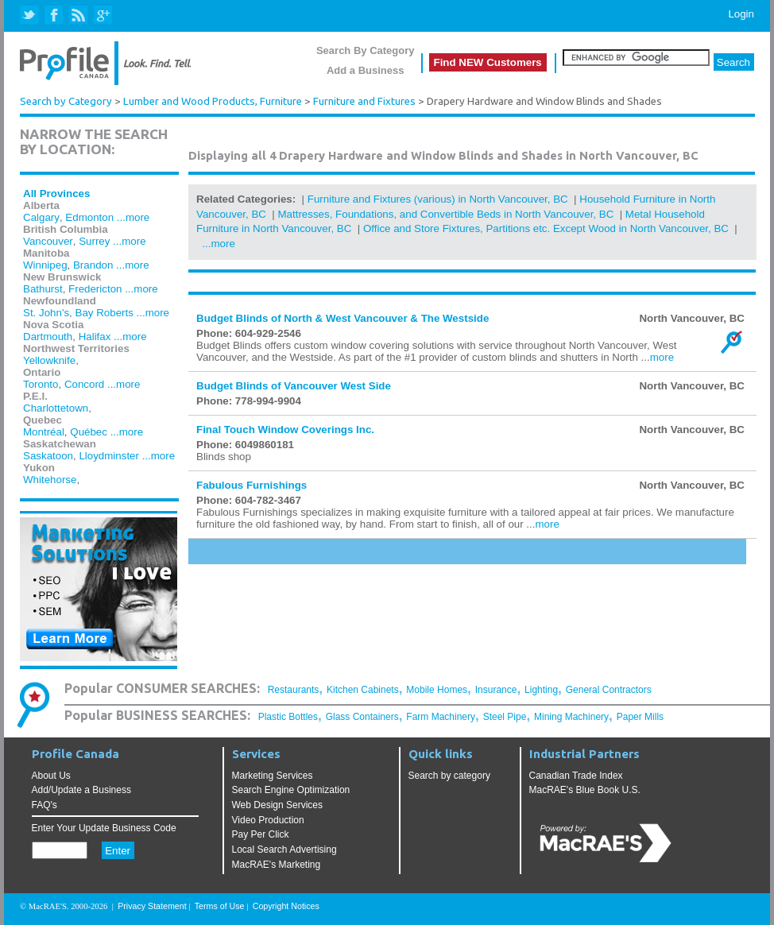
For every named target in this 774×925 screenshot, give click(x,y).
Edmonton (89, 217)
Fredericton (95, 289)
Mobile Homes (436, 689)
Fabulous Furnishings (251, 485)
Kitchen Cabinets (363, 689)
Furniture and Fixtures (364, 101)
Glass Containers (362, 716)
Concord (84, 384)
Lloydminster (109, 456)
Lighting (541, 689)
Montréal (43, 432)
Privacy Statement (152, 906)
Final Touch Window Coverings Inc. (285, 429)
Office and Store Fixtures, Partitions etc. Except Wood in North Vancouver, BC (546, 228)
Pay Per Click (260, 834)
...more (133, 217)
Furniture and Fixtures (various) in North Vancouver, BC (438, 199)
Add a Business (365, 70)
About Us (51, 775)
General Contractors (609, 689)
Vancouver (48, 241)
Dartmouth (47, 337)
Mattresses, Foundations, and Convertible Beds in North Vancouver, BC (446, 214)
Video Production (268, 820)
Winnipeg (45, 265)
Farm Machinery (440, 716)
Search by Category (66, 101)
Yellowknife (49, 360)
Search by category (449, 775)
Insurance (496, 689)
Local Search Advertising (284, 849)
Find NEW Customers (488, 62)
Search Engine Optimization (291, 789)
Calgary (41, 217)
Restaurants (293, 689)
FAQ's (44, 805)
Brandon (93, 265)
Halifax (95, 337)
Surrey (94, 241)
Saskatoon (48, 456)
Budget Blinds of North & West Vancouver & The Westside (342, 318)
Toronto (40, 384)
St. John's (46, 313)
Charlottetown (55, 408)
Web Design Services (277, 805)
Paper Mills (640, 716)
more (662, 357)
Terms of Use (220, 906)
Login (741, 14)
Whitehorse (49, 480)
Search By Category (365, 50)
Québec (88, 432)
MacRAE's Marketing (276, 864)
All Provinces (56, 193)
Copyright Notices (286, 906)
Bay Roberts (104, 313)
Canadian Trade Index (576, 775)
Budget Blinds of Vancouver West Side (293, 386)
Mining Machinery (571, 716)
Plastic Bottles (288, 716)
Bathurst (43, 289)
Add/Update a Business (81, 789)
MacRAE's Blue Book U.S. (584, 789)
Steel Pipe (505, 716)
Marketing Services (272, 775)
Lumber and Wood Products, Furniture (212, 101)
